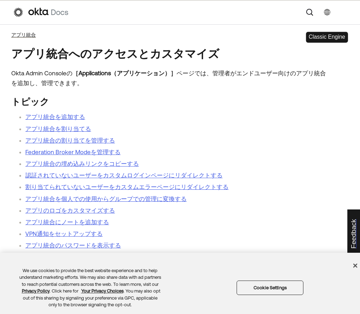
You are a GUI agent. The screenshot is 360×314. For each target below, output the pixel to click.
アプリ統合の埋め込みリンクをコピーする (82, 163)
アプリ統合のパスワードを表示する (73, 245)
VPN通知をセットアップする (64, 233)
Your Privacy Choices (102, 291)
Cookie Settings (270, 287)
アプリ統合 (23, 35)
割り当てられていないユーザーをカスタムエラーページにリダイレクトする (127, 186)
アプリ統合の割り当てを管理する (70, 140)
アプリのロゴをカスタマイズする (70, 210)
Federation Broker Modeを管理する (73, 152)
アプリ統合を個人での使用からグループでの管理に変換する (106, 198)
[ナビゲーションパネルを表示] (343, 12)
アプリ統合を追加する (55, 116)
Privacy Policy (36, 291)
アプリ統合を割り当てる (58, 128)
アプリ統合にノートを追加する (67, 222)
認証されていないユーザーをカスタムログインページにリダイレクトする (124, 175)
